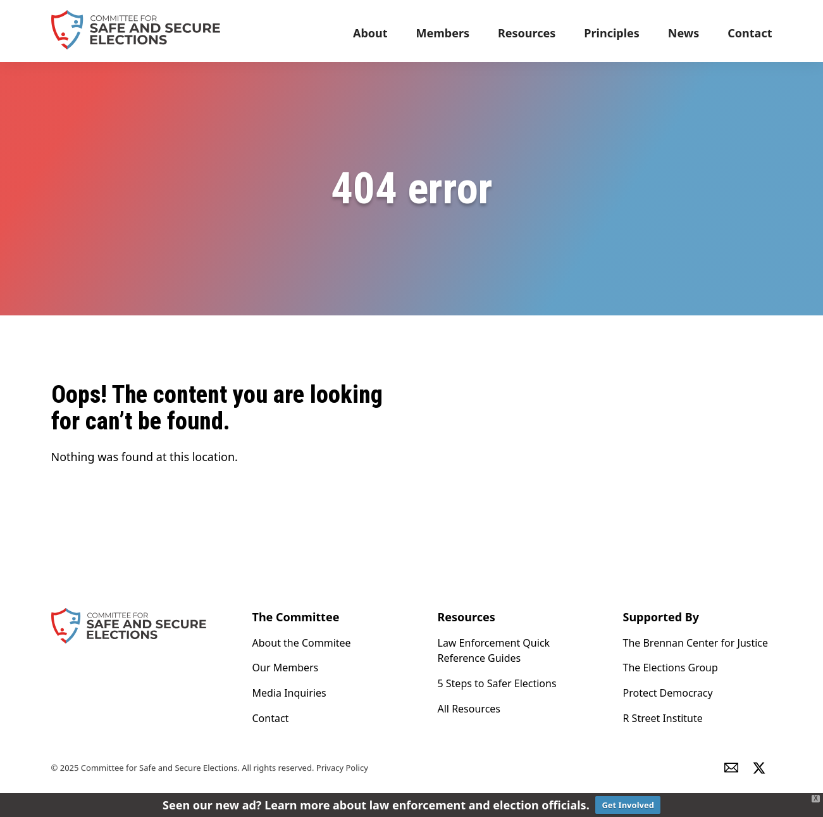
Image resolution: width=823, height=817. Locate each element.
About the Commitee (301, 643)
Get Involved (628, 805)
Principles (612, 33)
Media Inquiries (289, 693)
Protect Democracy (668, 693)
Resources (526, 33)
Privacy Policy (342, 767)
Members (442, 33)
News (683, 33)
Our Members (285, 667)
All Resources (469, 709)
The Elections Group (670, 667)
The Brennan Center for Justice (696, 643)
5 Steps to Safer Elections (497, 683)
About (370, 33)
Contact (749, 33)
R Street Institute (663, 718)
